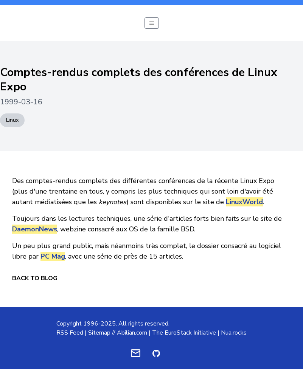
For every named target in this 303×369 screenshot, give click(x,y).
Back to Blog (34, 278)
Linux (12, 120)
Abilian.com (132, 333)
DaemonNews (34, 229)
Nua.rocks (234, 333)
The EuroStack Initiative (184, 333)
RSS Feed (69, 333)
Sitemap (99, 333)
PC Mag (52, 256)
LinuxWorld (244, 201)
